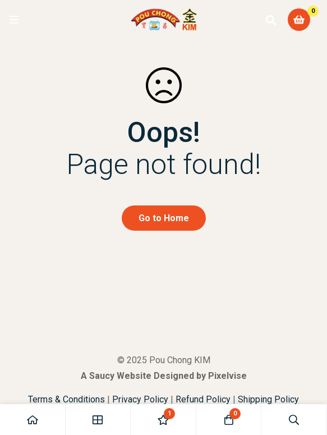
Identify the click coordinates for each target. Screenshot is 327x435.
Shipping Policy (268, 399)
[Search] (271, 19)
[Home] (33, 419)
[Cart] (299, 19)
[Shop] (98, 419)
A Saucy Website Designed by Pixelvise (164, 375)
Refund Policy (203, 399)
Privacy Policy (140, 399)
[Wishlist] (163, 419)
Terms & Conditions (66, 399)
